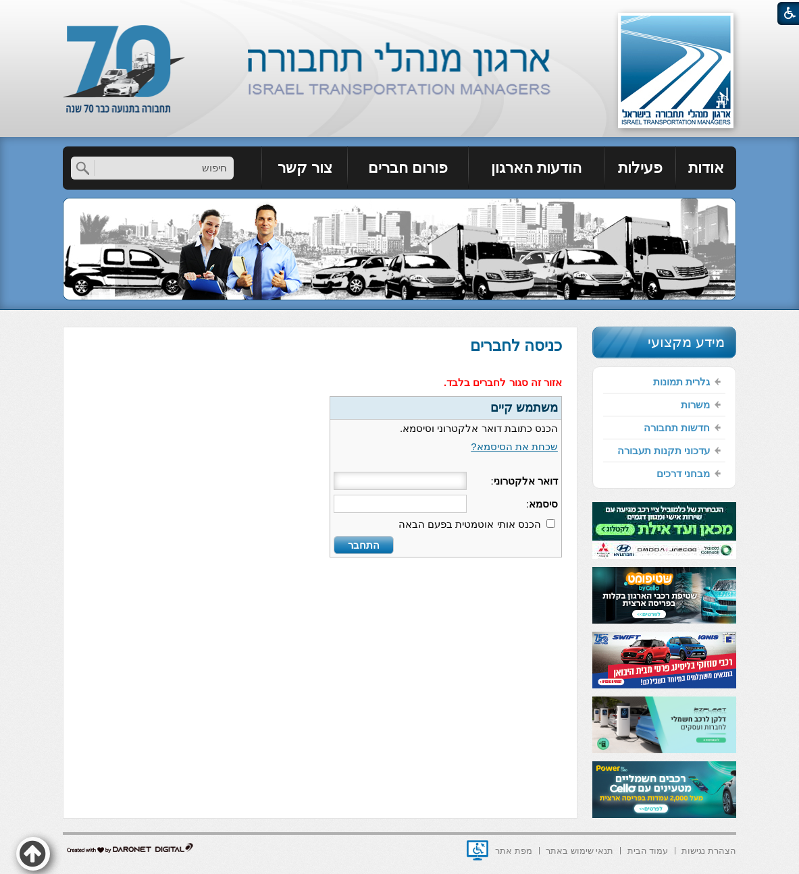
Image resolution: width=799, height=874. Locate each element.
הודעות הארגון (536, 167)
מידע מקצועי (686, 342)
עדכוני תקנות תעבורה (663, 450)
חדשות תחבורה (677, 427)
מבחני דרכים (683, 473)
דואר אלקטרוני (526, 481)
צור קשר (305, 167)
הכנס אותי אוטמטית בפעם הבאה (469, 524)
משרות (695, 404)
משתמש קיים (524, 407)
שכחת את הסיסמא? (514, 446)
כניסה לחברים (516, 345)
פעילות (640, 167)
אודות (706, 167)
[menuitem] (706, 168)
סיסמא (543, 504)
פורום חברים (408, 167)
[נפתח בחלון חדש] (477, 850)
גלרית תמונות (681, 381)
